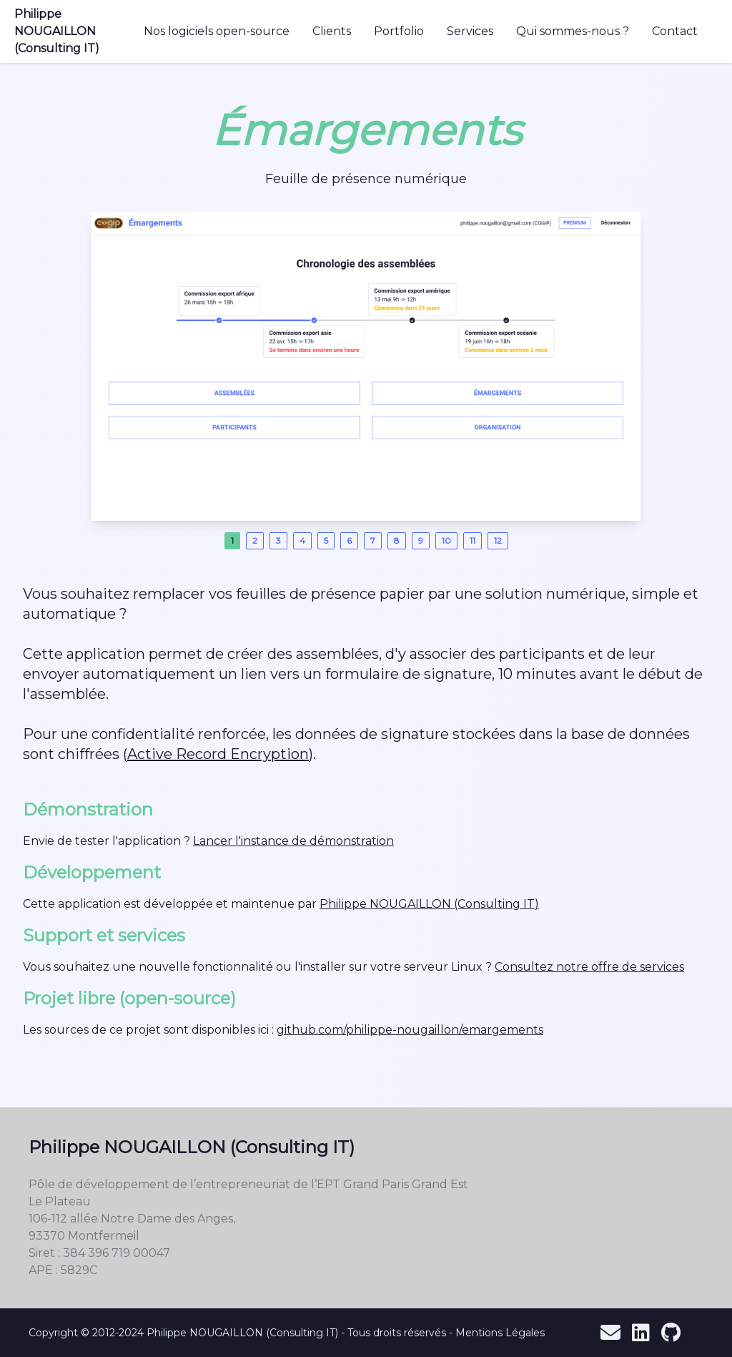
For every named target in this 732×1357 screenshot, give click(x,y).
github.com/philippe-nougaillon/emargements (410, 1030)
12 (498, 540)
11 (472, 540)
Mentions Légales (500, 1332)
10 (446, 540)
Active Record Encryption (218, 754)
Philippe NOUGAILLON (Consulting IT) (56, 31)
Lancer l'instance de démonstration (293, 841)
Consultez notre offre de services (589, 967)
